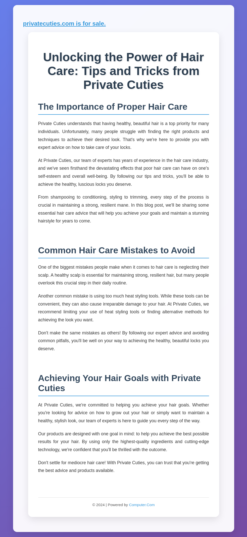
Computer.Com (142, 505)
